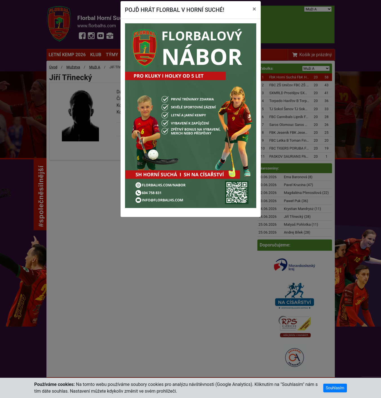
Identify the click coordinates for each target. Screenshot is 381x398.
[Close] (254, 9)
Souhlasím (335, 388)
